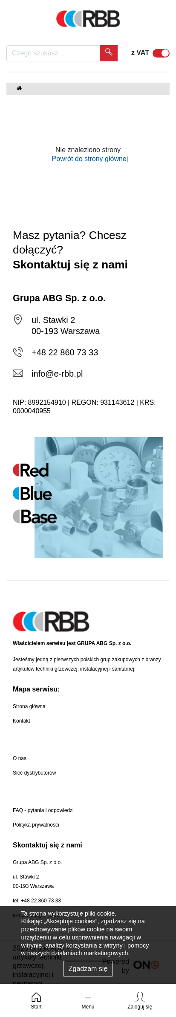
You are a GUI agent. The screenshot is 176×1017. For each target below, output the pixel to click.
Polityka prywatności (36, 825)
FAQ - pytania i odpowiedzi (43, 810)
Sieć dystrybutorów (34, 773)
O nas (19, 758)
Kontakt (21, 721)
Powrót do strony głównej (88, 158)
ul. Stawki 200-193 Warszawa (33, 881)
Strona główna (29, 706)
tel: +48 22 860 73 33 (37, 901)
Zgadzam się (88, 968)
